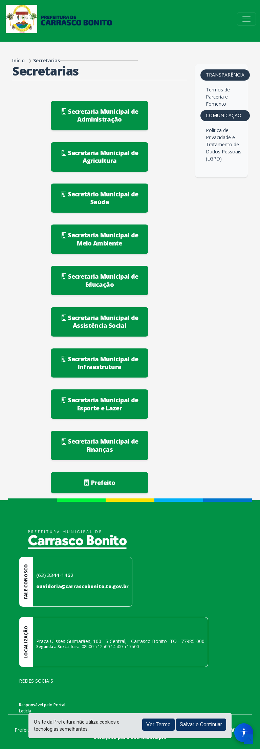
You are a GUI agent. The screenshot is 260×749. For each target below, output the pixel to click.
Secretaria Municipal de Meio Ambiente (99, 239)
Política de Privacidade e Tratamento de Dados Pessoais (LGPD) (223, 144)
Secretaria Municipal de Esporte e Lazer (99, 404)
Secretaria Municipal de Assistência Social (99, 321)
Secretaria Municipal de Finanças (99, 445)
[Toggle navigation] (246, 19)
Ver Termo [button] (158, 724)
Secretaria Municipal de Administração (99, 115)
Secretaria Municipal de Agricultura (99, 157)
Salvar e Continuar (201, 724)
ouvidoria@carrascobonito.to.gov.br (82, 586)
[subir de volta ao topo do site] (248, 739)
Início (18, 60)
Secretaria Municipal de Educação (99, 280)
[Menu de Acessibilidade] (243, 732)
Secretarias (46, 60)
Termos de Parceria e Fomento (218, 96)
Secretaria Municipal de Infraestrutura (99, 363)
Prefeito (99, 482)
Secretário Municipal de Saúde (99, 198)
